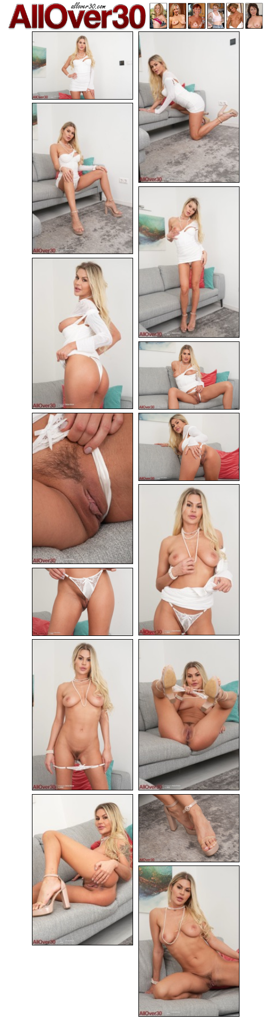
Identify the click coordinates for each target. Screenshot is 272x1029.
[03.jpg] (82, 178)
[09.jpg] (189, 559)
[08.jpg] (189, 447)
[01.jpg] (82, 65)
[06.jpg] (189, 375)
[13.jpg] (82, 869)
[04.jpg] (189, 262)
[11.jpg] (82, 714)
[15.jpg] (189, 941)
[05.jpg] (82, 333)
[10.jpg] (82, 602)
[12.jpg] (189, 714)
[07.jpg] (82, 488)
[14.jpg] (189, 828)
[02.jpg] (189, 107)
